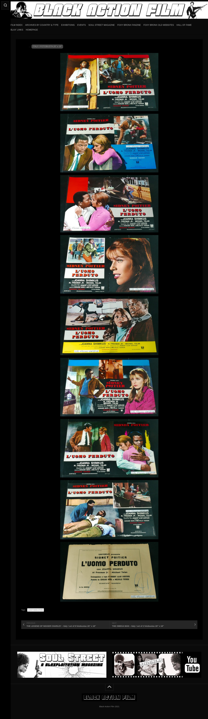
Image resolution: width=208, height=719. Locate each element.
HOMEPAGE (37, 29)
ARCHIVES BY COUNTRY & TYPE (47, 24)
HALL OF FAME (189, 24)
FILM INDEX (22, 24)
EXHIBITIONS (73, 24)
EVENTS (87, 24)
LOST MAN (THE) (35, 609)
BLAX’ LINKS (22, 29)
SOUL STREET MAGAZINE (107, 24)
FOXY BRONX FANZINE (134, 24)
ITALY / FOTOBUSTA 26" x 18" (47, 45)
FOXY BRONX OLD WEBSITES (164, 24)
